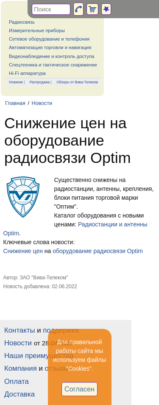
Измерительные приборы (37, 30)
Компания (20, 368)
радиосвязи (109, 251)
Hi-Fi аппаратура (27, 73)
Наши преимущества (38, 356)
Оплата (16, 381)
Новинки (16, 82)
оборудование (72, 251)
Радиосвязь (22, 22)
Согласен (79, 389)
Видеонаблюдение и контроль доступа (51, 56)
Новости (41, 103)
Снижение (17, 251)
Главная (15, 103)
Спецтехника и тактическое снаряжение (53, 64)
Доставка (19, 394)
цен (38, 251)
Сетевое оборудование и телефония (49, 38)
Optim (135, 251)
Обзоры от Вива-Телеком (77, 82)
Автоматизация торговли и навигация (50, 47)
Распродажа (40, 82)
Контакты (19, 330)
